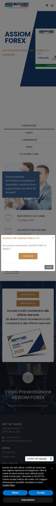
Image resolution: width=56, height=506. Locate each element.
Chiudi (49, 267)
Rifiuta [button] (15, 493)
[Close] (52, 238)
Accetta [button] (41, 493)
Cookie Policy (8, 485)
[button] (52, 468)
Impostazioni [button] (28, 500)
